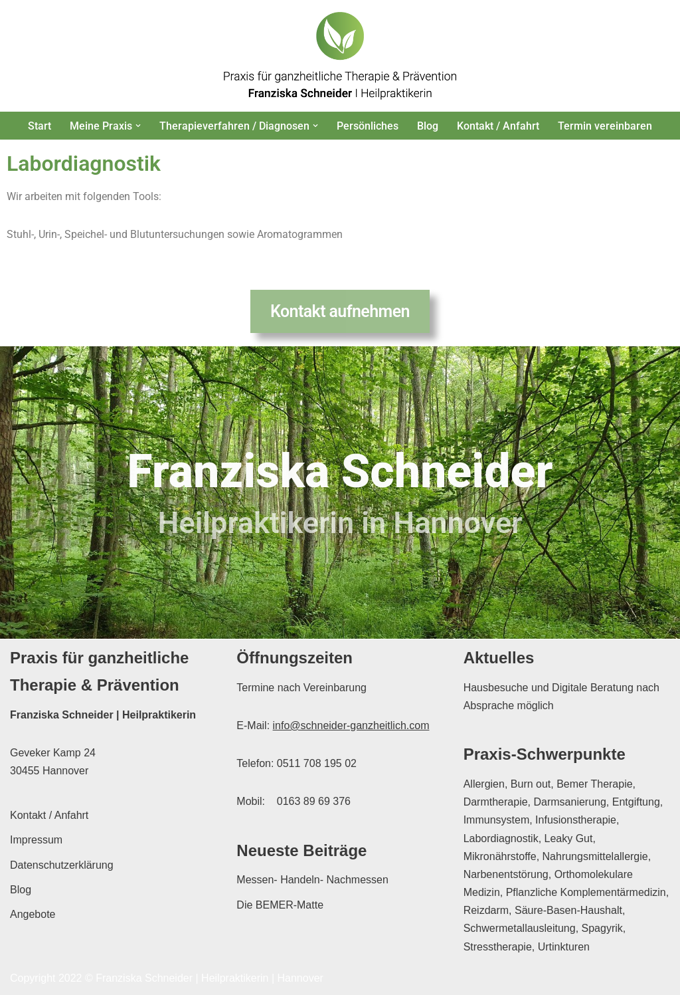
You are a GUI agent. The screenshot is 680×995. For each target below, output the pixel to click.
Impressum (36, 839)
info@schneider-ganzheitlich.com (351, 725)
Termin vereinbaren (605, 126)
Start (39, 126)
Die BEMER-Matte (279, 905)
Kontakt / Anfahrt (498, 126)
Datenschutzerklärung (62, 865)
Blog (427, 126)
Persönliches (367, 126)
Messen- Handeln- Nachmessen (312, 879)
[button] (138, 125)
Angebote (33, 914)
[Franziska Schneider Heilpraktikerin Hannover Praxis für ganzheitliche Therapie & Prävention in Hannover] (340, 56)
